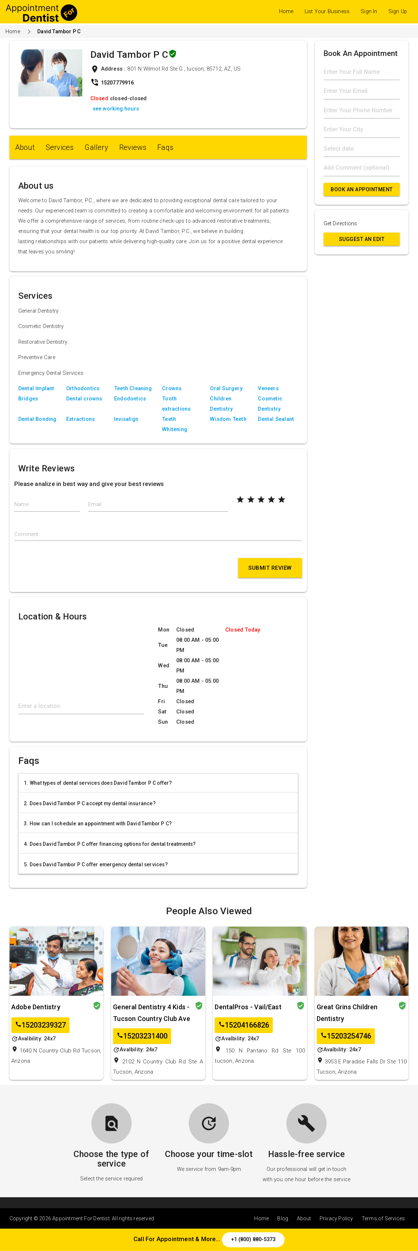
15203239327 (40, 1025)
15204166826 (243, 1025)
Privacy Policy (336, 1218)
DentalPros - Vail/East (248, 1007)
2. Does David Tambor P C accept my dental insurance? (89, 803)
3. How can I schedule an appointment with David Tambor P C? (98, 823)
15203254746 (345, 1036)
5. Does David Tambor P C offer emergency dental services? (95, 864)
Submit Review (270, 568)
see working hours (116, 109)
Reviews (132, 147)
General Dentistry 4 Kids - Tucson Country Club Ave (151, 1012)
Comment (26, 534)
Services (60, 147)
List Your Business (327, 11)
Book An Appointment (362, 189)
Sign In (369, 11)
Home (286, 11)
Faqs (165, 147)
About (25, 147)
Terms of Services (383, 1218)
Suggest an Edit (362, 239)
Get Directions (340, 224)
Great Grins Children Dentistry (347, 1012)
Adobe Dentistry (35, 1007)
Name (21, 504)
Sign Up (397, 11)
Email (94, 504)
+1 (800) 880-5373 (253, 1239)
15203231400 (142, 1036)
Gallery (96, 147)
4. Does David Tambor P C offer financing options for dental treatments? (110, 844)
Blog (282, 1218)
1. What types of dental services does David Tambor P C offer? (98, 783)
